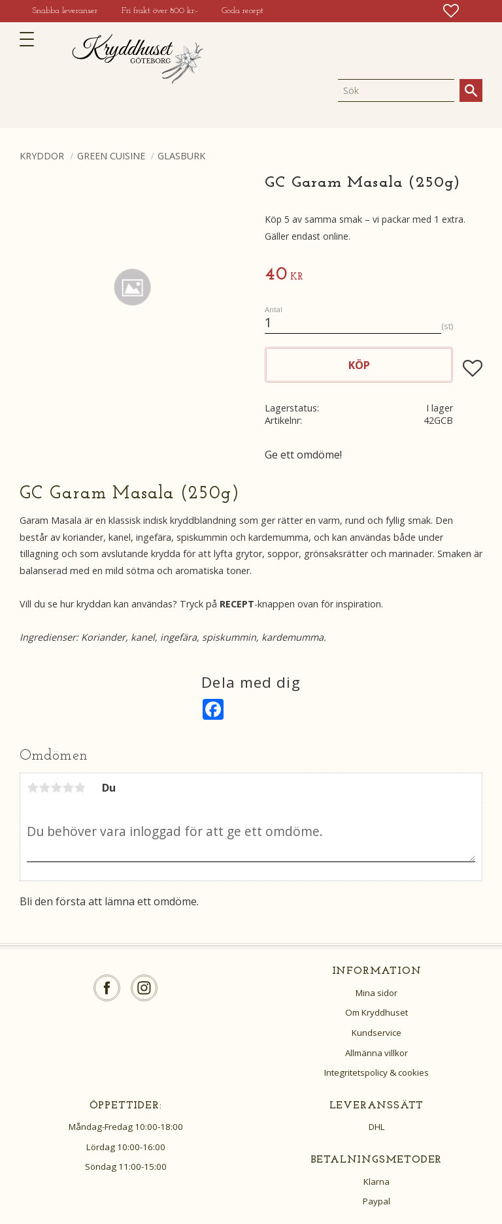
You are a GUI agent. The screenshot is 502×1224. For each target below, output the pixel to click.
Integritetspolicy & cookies (376, 1072)
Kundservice (376, 1033)
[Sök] (471, 90)
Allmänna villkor (376, 1053)
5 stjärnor (80, 788)
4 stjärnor (68, 788)
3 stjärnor (56, 788)
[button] (31, 39)
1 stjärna (33, 788)
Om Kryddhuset (376, 1012)
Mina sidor (376, 993)
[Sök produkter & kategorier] (396, 90)
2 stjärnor (44, 788)
